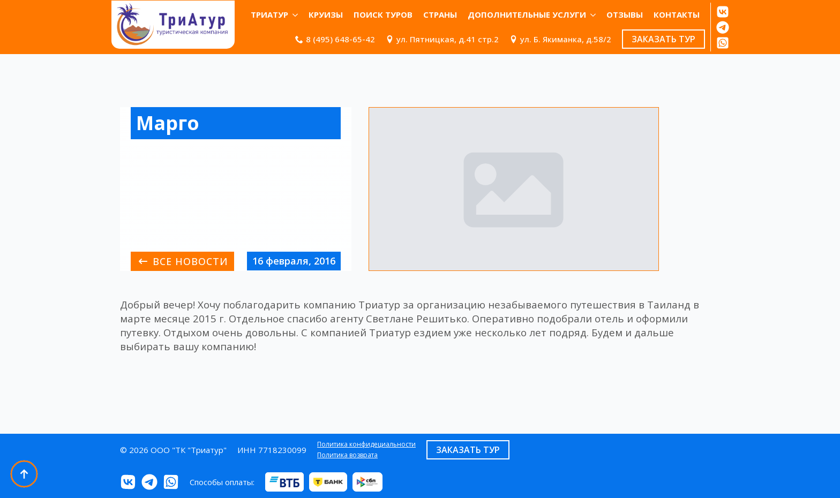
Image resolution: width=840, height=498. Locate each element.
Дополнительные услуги (527, 14)
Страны (440, 14)
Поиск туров (383, 14)
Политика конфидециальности (366, 444)
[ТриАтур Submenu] (295, 15)
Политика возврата (347, 455)
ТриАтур (269, 14)
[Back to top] (24, 474)
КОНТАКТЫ (677, 14)
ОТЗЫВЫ (624, 14)
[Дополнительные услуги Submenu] (593, 15)
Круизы (326, 14)
